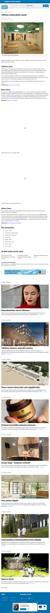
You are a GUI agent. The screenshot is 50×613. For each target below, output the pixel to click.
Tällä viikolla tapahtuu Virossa (41, 255)
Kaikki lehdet (29, 5)
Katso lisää (4, 587)
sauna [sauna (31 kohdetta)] (14, 264)
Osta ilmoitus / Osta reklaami (5, 598)
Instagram (25, 601)
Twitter (31, 598)
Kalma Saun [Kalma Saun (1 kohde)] (4, 264)
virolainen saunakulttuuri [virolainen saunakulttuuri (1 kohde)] (39, 264)
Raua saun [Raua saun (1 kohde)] (9, 264)
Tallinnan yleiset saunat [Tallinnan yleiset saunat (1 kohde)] (21, 264)
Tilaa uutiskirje (14, 5)
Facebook (25, 598)
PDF (29, 609)
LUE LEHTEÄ (23, 609)
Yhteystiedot (4, 600)
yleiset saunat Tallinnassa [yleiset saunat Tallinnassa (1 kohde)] (10, 265)
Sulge (37, 603)
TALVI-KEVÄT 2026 (24, 606)
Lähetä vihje (22, 5)
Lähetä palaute (13, 597)
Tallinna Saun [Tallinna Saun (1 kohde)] (30, 264)
